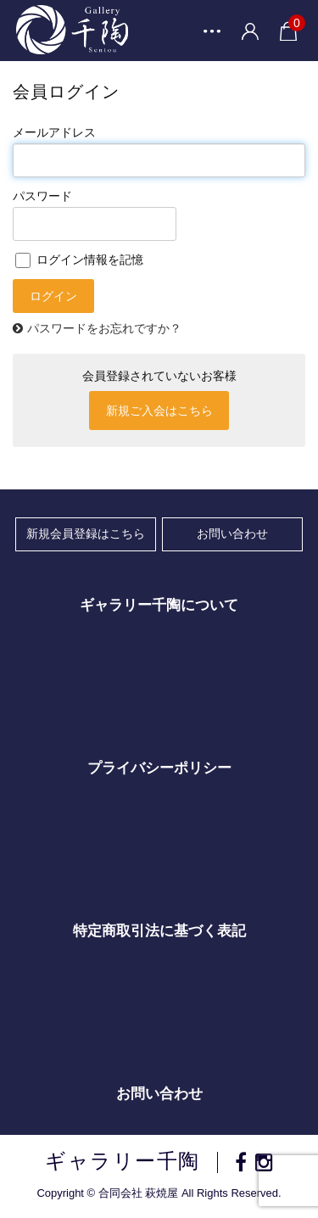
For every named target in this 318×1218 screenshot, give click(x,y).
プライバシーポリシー (159, 768)
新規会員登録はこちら (85, 533)
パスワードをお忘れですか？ (104, 328)
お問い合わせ (232, 533)
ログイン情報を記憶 (79, 259)
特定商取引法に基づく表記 (159, 931)
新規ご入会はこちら (159, 410)
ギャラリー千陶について (159, 605)
